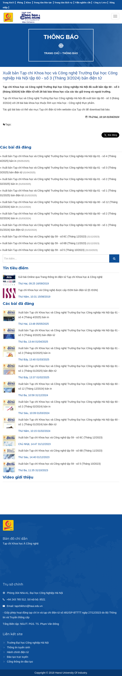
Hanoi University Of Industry (71, 672)
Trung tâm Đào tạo (43, 2)
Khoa (28, 2)
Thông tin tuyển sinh (18, 647)
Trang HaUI (8, 2)
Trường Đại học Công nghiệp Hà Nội (28, 642)
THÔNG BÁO (70, 53)
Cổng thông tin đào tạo (20, 661)
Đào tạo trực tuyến (17, 656)
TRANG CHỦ (51, 53)
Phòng (20, 2)
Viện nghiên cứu (83, 2)
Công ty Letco (100, 2)
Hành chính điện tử (18, 652)
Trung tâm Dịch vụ (63, 2)
